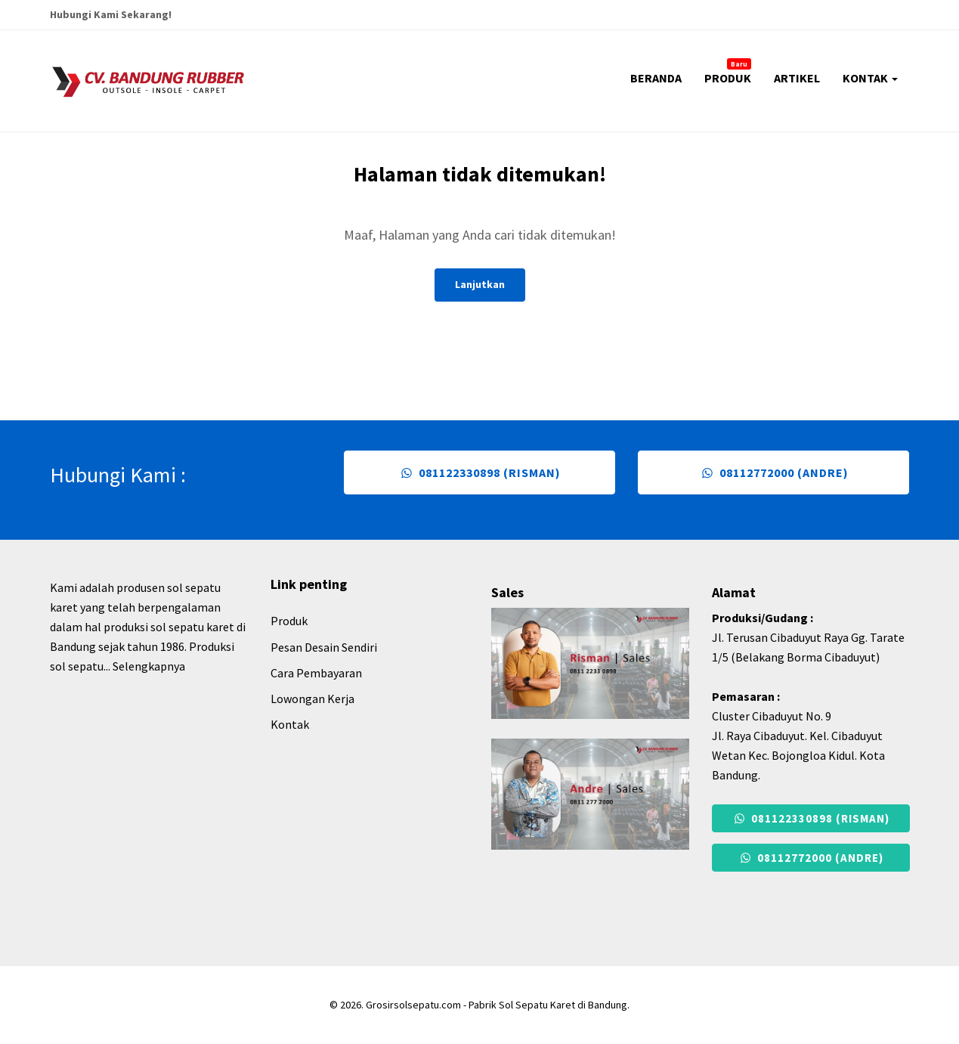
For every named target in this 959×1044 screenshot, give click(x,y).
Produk (289, 620)
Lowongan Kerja (312, 698)
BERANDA (656, 77)
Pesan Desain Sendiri (324, 647)
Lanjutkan (480, 284)
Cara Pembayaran (316, 672)
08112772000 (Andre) (773, 472)
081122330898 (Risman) (479, 472)
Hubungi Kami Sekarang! (111, 14)
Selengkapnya (149, 666)
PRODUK (727, 71)
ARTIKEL (797, 77)
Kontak (290, 724)
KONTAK (870, 77)
